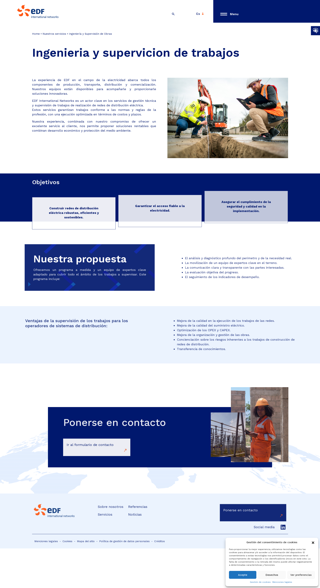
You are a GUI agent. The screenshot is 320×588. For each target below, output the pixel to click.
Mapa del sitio (89, 541)
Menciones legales (282, 582)
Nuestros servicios (54, 33)
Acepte (242, 574)
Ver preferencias (301, 574)
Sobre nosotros (112, 507)
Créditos (154, 541)
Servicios (107, 514)
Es (198, 13)
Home (36, 33)
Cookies (73, 541)
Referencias (136, 507)
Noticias (134, 514)
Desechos (272, 574)
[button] (315, 30)
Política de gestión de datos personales (123, 541)
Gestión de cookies (260, 582)
